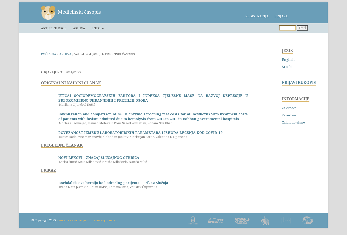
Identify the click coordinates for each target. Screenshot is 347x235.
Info (96, 28)
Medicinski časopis (79, 12)
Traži (302, 28)
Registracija (257, 16)
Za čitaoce (289, 108)
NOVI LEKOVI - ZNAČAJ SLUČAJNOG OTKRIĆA (98, 157)
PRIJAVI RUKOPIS (299, 82)
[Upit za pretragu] (287, 28)
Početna (48, 54)
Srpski (287, 66)
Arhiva (79, 28)
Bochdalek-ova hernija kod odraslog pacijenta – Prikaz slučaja (113, 182)
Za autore (289, 115)
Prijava (281, 16)
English (288, 59)
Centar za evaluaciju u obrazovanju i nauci (87, 220)
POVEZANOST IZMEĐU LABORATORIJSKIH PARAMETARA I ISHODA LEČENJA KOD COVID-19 (140, 132)
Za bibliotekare (293, 122)
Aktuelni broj (53, 28)
